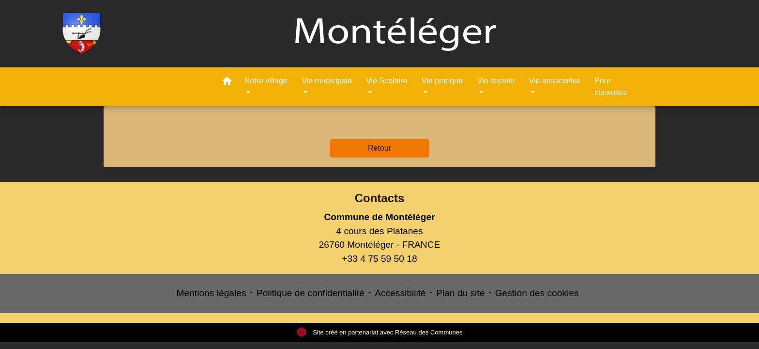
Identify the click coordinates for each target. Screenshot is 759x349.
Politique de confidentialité (310, 293)
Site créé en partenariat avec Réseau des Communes (380, 332)
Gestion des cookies (537, 293)
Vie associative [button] (554, 81)
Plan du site (460, 293)
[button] (227, 82)
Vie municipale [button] (327, 81)
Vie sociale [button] (496, 81)
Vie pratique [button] (442, 81)
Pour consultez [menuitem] (610, 86)
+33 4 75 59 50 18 (379, 259)
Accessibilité (400, 293)
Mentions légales (211, 293)
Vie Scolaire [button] (386, 81)
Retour (379, 148)
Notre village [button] (266, 81)
